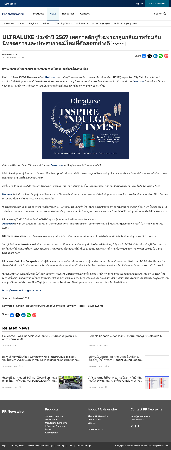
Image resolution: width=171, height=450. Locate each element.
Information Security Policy (40, 446)
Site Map (60, 446)
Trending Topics (63, 23)
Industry (47, 23)
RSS (70, 446)
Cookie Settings (84, 446)
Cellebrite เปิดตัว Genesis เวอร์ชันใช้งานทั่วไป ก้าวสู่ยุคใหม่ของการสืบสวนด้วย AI (39, 338)
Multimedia (82, 23)
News (53, 13)
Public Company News (125, 23)
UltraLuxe (49, 77)
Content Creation (54, 416)
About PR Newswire (102, 409)
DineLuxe (138, 81)
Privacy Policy (17, 446)
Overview (9, 23)
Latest (21, 23)
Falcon (48, 429)
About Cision (94, 419)
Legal (4, 446)
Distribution (51, 419)
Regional (33, 23)
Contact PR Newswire (146, 409)
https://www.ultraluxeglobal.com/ (21, 290)
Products (38, 13)
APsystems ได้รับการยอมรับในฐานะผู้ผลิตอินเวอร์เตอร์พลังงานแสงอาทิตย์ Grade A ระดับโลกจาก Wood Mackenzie (115, 379)
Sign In (139, 3)
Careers (91, 423)
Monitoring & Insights (56, 423)
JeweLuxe (57, 165)
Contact (85, 13)
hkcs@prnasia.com (140, 416)
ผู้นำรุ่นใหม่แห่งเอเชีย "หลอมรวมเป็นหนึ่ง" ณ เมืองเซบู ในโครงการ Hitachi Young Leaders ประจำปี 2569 (115, 358)
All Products (51, 432)
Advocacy (8, 223)
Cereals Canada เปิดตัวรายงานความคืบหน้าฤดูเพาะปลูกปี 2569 (125, 336)
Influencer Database (55, 426)
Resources (68, 13)
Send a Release (156, 3)
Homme (7, 194)
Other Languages (101, 23)
